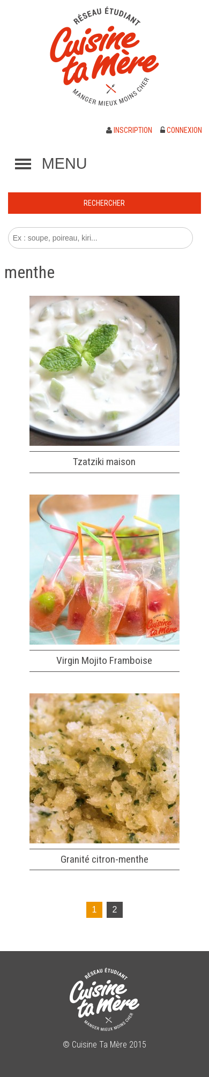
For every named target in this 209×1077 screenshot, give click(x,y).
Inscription (129, 130)
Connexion (181, 130)
